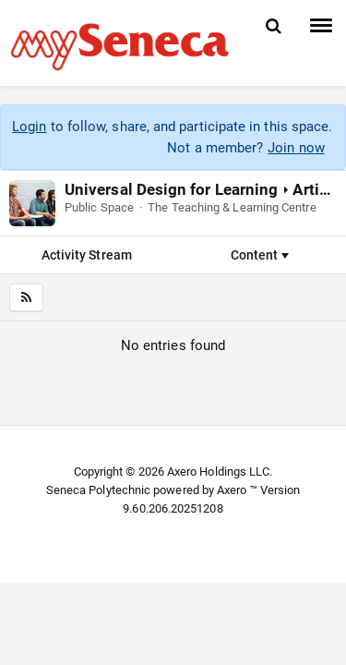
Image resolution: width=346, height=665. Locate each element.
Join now (296, 147)
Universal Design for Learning (171, 189)
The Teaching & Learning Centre (232, 207)
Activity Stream (87, 255)
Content (260, 255)
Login (29, 126)
